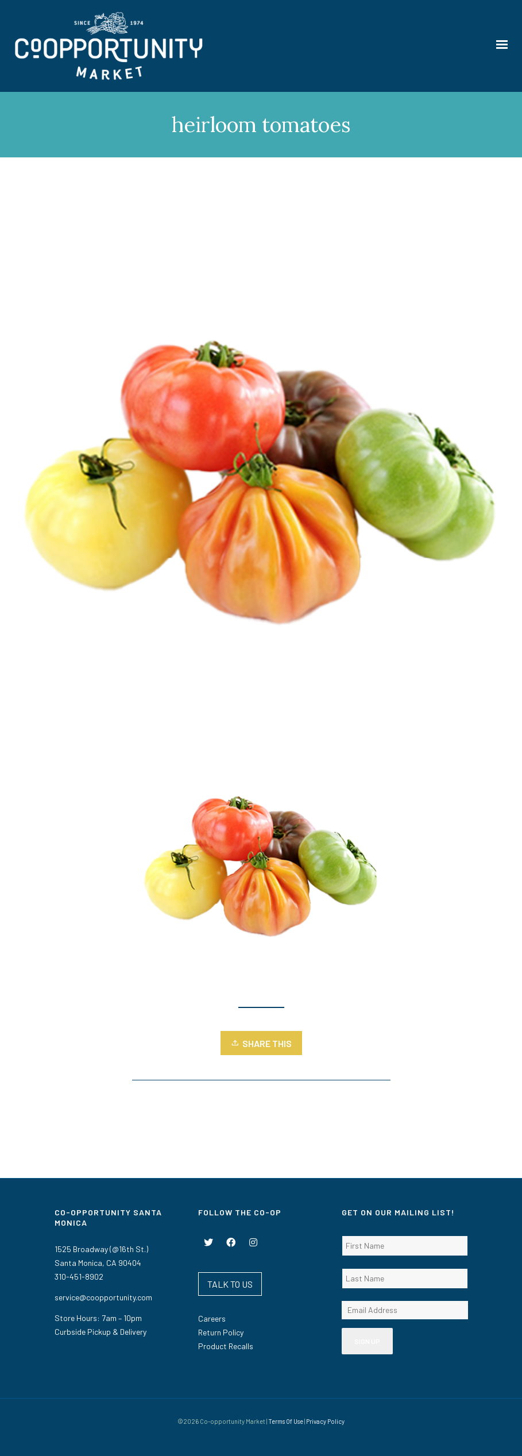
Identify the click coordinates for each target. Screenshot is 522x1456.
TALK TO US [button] (230, 1284)
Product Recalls (225, 1346)
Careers (212, 1318)
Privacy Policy (325, 1421)
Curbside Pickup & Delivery (100, 1332)
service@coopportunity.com (103, 1297)
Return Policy (220, 1332)
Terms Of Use (285, 1421)
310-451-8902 (79, 1276)
